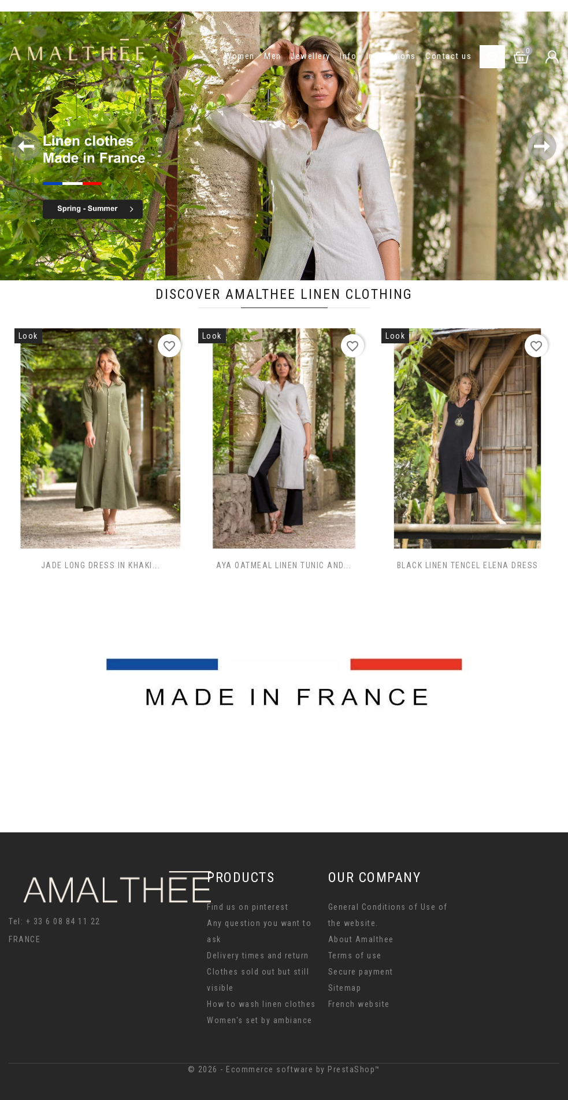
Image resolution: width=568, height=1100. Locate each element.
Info (348, 56)
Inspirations (391, 56)
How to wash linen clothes (261, 1004)
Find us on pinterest (247, 907)
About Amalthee (361, 939)
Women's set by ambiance (260, 1020)
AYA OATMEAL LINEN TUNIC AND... (283, 565)
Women (240, 56)
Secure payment (360, 971)
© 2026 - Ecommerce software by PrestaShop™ (284, 1069)
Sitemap (345, 987)
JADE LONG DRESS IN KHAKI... (101, 565)
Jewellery (311, 56)
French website (359, 1004)
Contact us (448, 56)
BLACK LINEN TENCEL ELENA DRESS (468, 565)
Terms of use (355, 955)
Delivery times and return (258, 955)
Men (272, 56)
